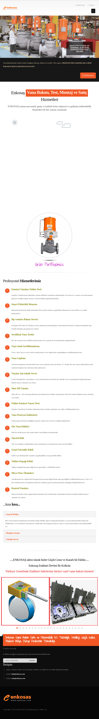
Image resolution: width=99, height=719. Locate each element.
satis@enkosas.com (18, 678)
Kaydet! (32, 660)
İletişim (91, 5)
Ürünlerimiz (88, 75)
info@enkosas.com (18, 674)
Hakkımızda (80, 5)
